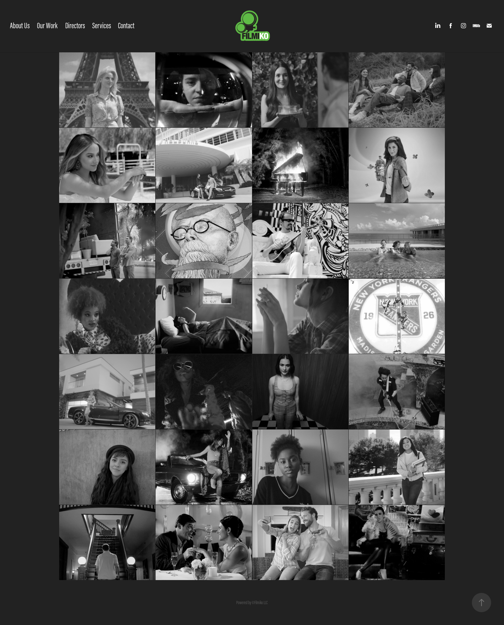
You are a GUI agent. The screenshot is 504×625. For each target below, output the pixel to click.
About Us (20, 25)
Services (101, 25)
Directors (75, 25)
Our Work (47, 25)
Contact (126, 25)
